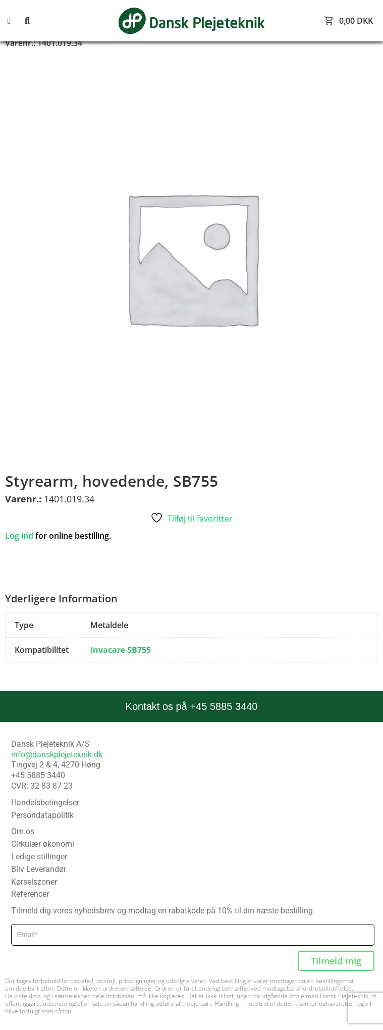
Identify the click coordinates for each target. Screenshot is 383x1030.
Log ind (19, 535)
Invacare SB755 (120, 649)
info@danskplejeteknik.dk (56, 754)
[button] (15, 21)
